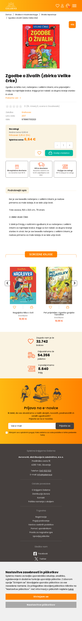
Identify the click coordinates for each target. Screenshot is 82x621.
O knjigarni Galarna (41, 489)
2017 (24, 115)
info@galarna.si (44, 474)
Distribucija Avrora (41, 493)
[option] (23, 292)
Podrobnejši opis (16, 190)
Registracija (41, 516)
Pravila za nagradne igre (41, 531)
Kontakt (41, 497)
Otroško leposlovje (48, 14)
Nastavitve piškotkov (41, 604)
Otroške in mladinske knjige (26, 14)
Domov (9, 14)
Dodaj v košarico (59, 153)
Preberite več (12, 98)
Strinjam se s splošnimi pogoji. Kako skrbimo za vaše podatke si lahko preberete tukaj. (42, 433)
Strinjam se (41, 596)
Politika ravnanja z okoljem (41, 501)
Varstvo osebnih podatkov (41, 524)
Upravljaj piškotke (41, 535)
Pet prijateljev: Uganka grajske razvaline (59, 313)
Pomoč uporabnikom (41, 528)
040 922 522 (45, 470)
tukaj (70, 589)
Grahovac (26, 112)
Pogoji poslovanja (41, 520)
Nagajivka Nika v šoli (23, 312)
